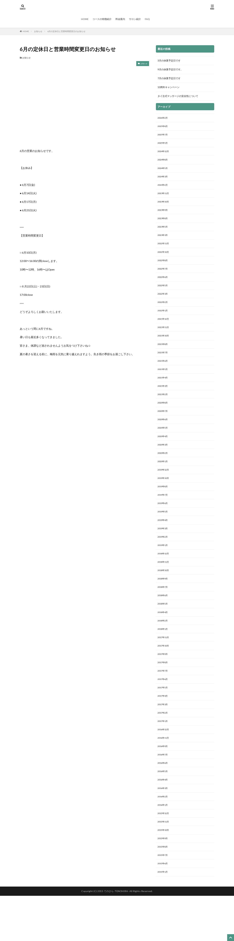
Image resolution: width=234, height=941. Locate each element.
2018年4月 (163, 641)
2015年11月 (164, 863)
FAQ (147, 19)
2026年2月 (163, 118)
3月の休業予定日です (169, 60)
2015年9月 (163, 881)
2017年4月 (163, 730)
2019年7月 (163, 517)
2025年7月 (163, 135)
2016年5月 (163, 810)
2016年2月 (163, 837)
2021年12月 (164, 331)
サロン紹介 (135, 19)
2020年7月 (163, 428)
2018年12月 (164, 579)
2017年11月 (164, 668)
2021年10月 (164, 348)
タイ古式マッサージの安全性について (178, 96)
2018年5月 (163, 632)
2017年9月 (163, 686)
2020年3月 (163, 464)
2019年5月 (163, 535)
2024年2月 (163, 189)
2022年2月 (163, 313)
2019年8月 (163, 508)
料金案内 (120, 19)
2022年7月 (163, 277)
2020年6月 (163, 437)
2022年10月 (164, 260)
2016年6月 (163, 801)
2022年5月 (163, 295)
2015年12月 (164, 854)
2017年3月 (163, 739)
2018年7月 (163, 615)
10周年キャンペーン (168, 87)
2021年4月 (163, 393)
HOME (85, 19)
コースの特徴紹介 (102, 19)
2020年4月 (163, 455)
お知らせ (38, 31)
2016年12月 (164, 766)
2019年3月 (163, 553)
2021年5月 (163, 384)
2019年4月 (163, 544)
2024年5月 (163, 171)
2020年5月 (163, 446)
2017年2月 (163, 748)
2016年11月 (164, 774)
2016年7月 (163, 792)
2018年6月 (163, 624)
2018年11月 (164, 588)
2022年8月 (163, 269)
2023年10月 (164, 206)
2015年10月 (164, 872)
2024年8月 (163, 162)
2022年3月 (163, 304)
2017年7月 (163, 703)
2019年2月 (163, 561)
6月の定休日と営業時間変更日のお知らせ (66, 31)
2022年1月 (163, 322)
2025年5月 (163, 144)
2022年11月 (164, 251)
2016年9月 (163, 783)
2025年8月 (163, 127)
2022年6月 (163, 286)
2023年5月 (163, 233)
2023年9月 (163, 215)
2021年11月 (164, 340)
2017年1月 (163, 757)
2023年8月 (163, 224)
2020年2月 (163, 473)
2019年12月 (164, 490)
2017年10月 (164, 677)
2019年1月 (163, 570)
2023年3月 (163, 242)
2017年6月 (163, 712)
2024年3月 (163, 180)
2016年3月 (163, 828)
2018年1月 (163, 659)
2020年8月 (163, 419)
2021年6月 (163, 375)
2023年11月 (164, 198)
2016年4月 (163, 819)
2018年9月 (163, 606)
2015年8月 (163, 890)
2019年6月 (163, 526)
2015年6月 (163, 908)
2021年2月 (163, 411)
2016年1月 (163, 845)
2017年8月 (163, 695)
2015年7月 (163, 899)
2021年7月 (163, 366)
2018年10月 (164, 597)
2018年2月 (163, 650)
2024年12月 (164, 153)
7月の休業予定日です (169, 78)
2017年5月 (163, 721)
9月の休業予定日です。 (170, 69)
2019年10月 (164, 499)
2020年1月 (163, 482)
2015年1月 (163, 916)
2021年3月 (163, 402)
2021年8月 (163, 357)
